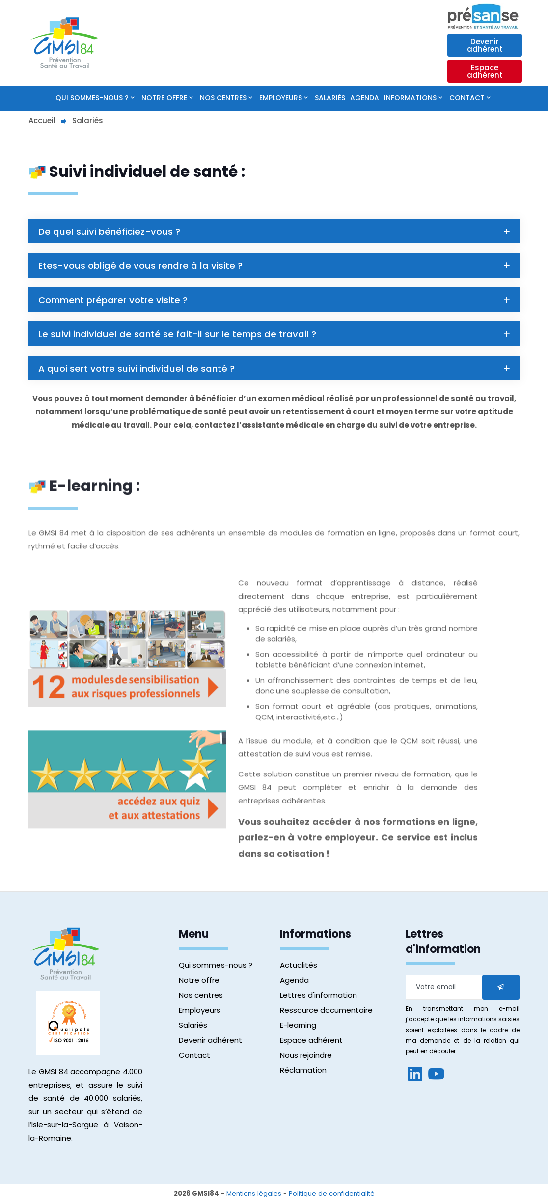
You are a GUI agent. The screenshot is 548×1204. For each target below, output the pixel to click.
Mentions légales (253, 1196)
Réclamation (303, 1072)
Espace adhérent (485, 71)
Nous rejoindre (306, 1057)
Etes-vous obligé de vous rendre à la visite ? (275, 266)
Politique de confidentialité (332, 1196)
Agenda (364, 98)
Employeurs (280, 98)
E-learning (298, 1027)
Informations (410, 98)
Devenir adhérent (485, 45)
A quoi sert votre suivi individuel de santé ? (275, 370)
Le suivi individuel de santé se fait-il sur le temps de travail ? (275, 335)
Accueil (41, 120)
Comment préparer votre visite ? (275, 301)
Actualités (298, 967)
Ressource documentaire (326, 1012)
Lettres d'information (318, 997)
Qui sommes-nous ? (92, 98)
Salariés (330, 98)
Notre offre (164, 98)
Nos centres (223, 98)
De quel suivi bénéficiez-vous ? (275, 231)
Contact (467, 98)
